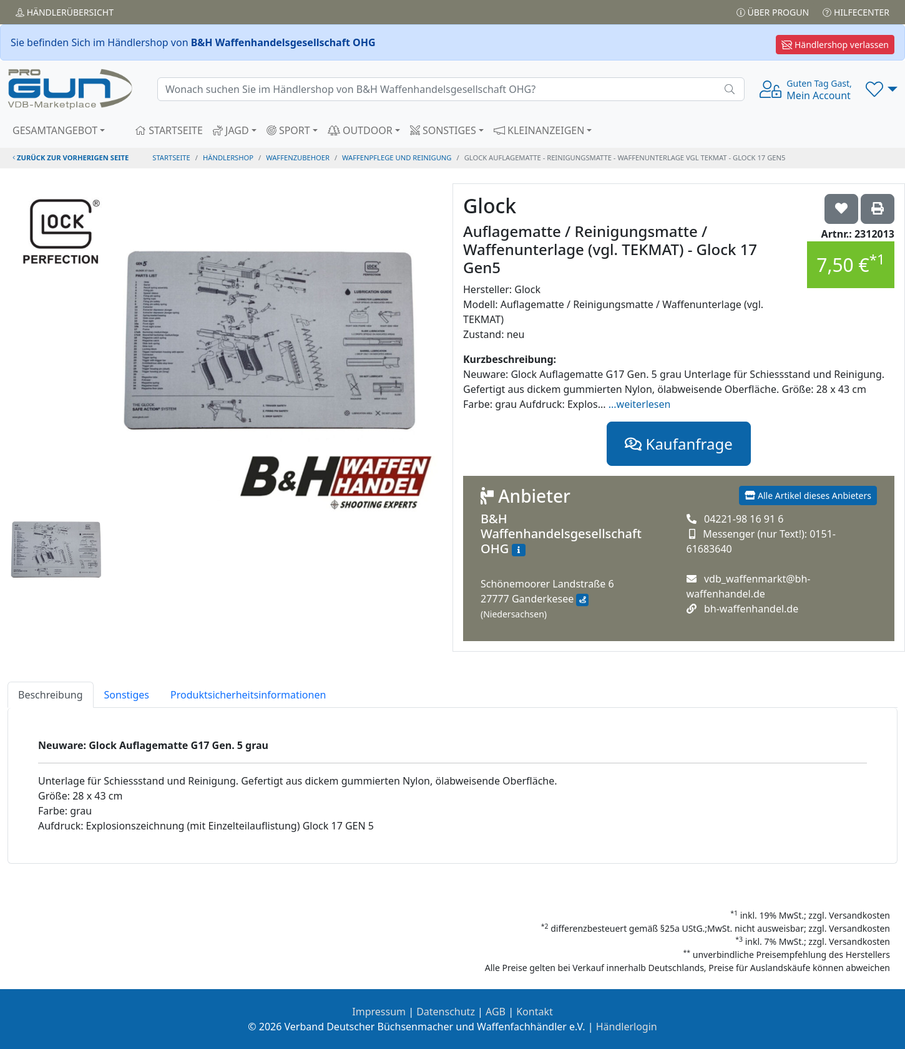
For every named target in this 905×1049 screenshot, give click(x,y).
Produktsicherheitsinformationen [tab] (248, 695)
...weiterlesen (640, 404)
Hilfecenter (856, 12)
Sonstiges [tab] (126, 695)
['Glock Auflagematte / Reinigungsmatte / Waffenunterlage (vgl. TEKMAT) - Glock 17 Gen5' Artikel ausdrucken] (877, 209)
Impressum (379, 1011)
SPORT (288, 130)
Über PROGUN (772, 12)
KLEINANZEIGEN (539, 130)
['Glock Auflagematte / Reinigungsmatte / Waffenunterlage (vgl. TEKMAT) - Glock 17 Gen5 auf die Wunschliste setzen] (841, 209)
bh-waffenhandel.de (751, 609)
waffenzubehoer (298, 157)
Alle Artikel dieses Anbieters (808, 495)
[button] (882, 89)
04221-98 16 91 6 (743, 519)
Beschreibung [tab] (50, 695)
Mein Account (818, 89)
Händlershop (228, 157)
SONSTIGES (443, 130)
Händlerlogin (626, 1026)
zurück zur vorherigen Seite (70, 157)
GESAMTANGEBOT (54, 130)
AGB (496, 1011)
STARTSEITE (169, 130)
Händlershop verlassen (835, 45)
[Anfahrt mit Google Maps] (582, 600)
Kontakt (534, 1011)
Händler (65, 12)
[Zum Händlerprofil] (519, 550)
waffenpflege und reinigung (396, 157)
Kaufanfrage (678, 443)
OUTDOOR (360, 130)
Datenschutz (445, 1011)
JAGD (231, 130)
